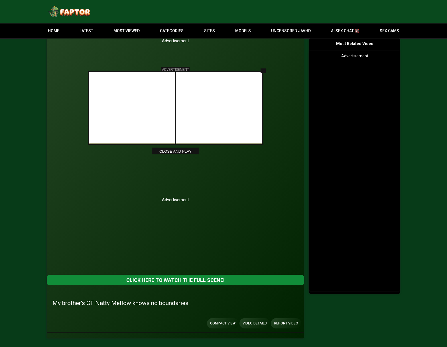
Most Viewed (126, 31)
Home (53, 31)
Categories (172, 31)
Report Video (286, 323)
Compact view (222, 323)
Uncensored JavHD (291, 31)
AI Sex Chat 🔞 (345, 31)
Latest (86, 31)
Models (243, 31)
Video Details (255, 323)
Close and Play (175, 151)
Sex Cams (389, 31)
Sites (209, 31)
